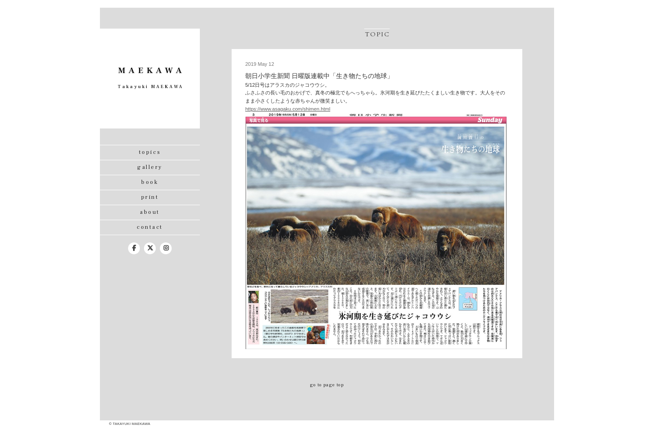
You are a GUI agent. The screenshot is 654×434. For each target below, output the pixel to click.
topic (377, 34)
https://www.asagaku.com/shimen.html (287, 109)
